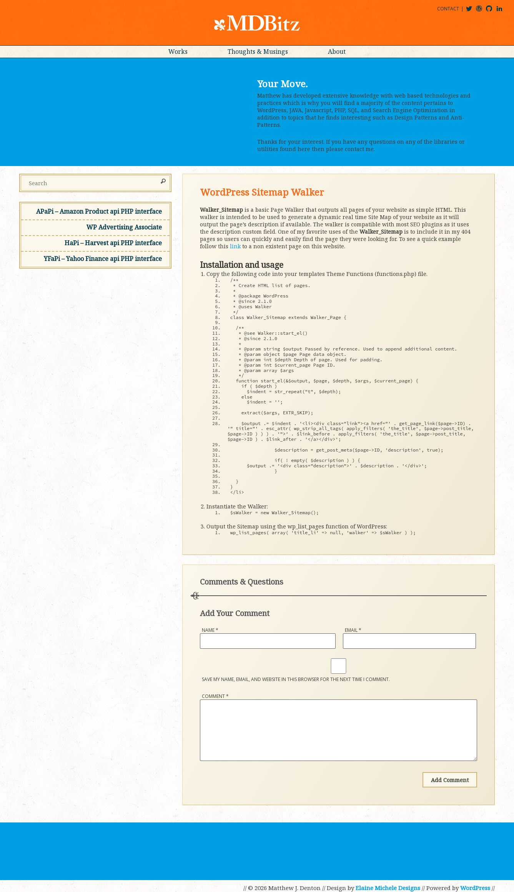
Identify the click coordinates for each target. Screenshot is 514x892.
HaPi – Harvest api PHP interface (113, 243)
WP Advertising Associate (124, 227)
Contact (448, 8)
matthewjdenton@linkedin (502, 11)
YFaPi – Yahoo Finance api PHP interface (103, 258)
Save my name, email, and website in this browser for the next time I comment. (296, 679)
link (235, 246)
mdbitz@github (492, 11)
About (337, 51)
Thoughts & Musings (258, 51)
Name (210, 630)
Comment (215, 696)
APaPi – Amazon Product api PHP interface (99, 211)
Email (353, 630)
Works (178, 51)
